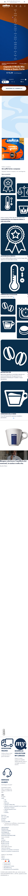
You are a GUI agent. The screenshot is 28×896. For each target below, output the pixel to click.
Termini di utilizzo (5, 818)
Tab (5, 769)
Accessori (3, 788)
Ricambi (3, 789)
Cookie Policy (7, 834)
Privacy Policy (7, 832)
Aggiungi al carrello (14, 53)
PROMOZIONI (4, 799)
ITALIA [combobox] (3, 826)
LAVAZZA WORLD (5, 803)
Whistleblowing (7, 837)
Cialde (6, 780)
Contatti (3, 810)
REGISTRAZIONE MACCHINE (8, 805)
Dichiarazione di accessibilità (11, 839)
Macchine (3, 785)
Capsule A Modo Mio (9, 774)
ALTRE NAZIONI (5, 829)
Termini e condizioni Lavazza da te (10, 821)
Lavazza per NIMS (5, 791)
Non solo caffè (5, 786)
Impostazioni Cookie (9, 836)
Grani (5, 771)
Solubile (6, 782)
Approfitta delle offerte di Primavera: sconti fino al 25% (13, 2)
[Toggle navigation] (25, 6)
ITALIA (3, 827)
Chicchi (23, 44)
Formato (4, 44)
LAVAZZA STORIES (6, 800)
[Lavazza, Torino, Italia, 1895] (6, 6)
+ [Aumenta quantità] (14, 47)
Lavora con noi (5, 814)
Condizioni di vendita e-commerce (10, 819)
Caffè (2, 768)
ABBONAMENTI (5, 797)
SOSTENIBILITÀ (5, 802)
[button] (24, 2)
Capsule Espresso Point (10, 779)
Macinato (6, 772)
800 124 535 (6, 813)
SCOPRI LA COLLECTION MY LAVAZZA (20, 723)
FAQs (2, 808)
